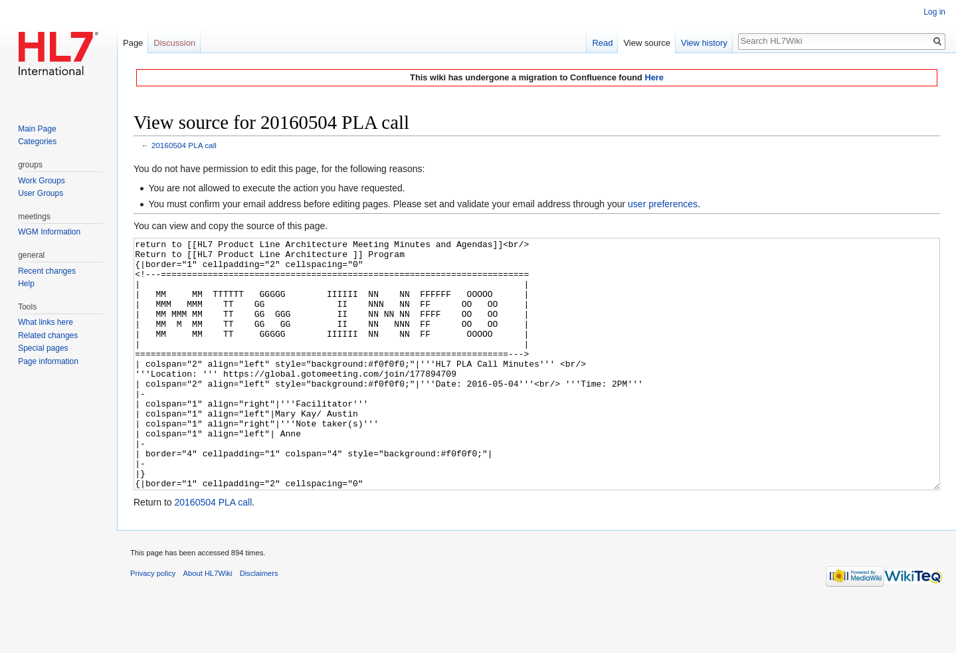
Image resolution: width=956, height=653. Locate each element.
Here (653, 77)
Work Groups (41, 180)
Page (133, 43)
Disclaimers (259, 623)
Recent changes (47, 271)
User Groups (40, 193)
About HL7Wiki (208, 623)
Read (602, 43)
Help (26, 283)
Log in (934, 12)
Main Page (37, 129)
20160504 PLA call (184, 145)
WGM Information (49, 231)
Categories (37, 141)
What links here (45, 322)
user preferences (663, 204)
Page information (48, 361)
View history (704, 43)
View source (646, 43)
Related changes (48, 335)
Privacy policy (152, 623)
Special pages (43, 348)
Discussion (174, 43)
